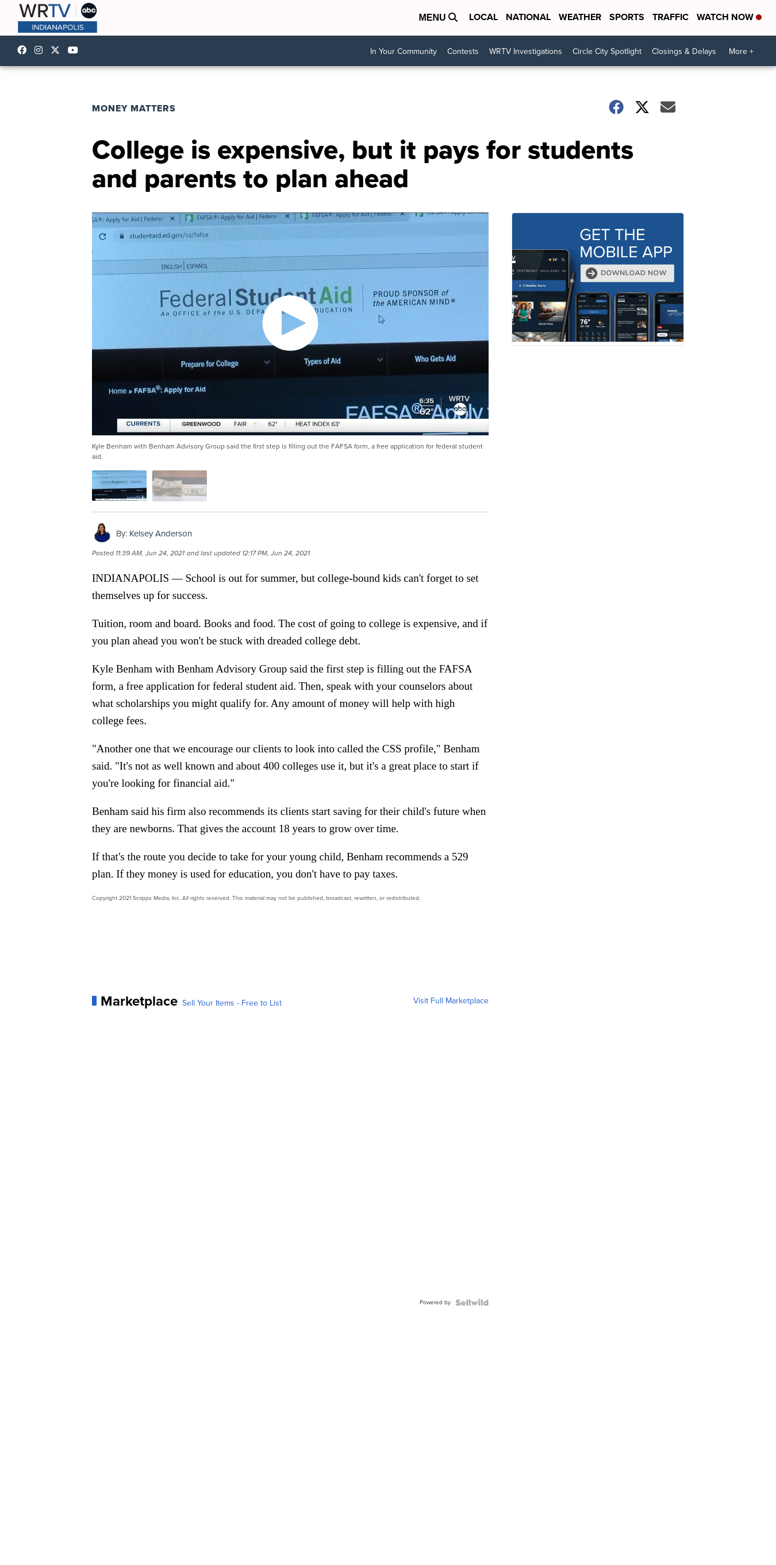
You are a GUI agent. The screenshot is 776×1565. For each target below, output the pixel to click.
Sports (626, 17)
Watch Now (729, 17)
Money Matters (134, 108)
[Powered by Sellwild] (472, 1303)
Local (483, 17)
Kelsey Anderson (160, 533)
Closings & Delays (684, 51)
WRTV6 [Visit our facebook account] (24, 50)
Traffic (670, 17)
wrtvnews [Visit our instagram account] (41, 50)
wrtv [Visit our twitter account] (58, 50)
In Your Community (403, 51)
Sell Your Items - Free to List (232, 1003)
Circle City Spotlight (607, 51)
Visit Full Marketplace (451, 1001)
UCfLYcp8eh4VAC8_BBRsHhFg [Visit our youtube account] (76, 50)
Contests (463, 51)
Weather (580, 17)
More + (741, 51)
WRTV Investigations (525, 51)
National (528, 17)
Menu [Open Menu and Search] (438, 17)
